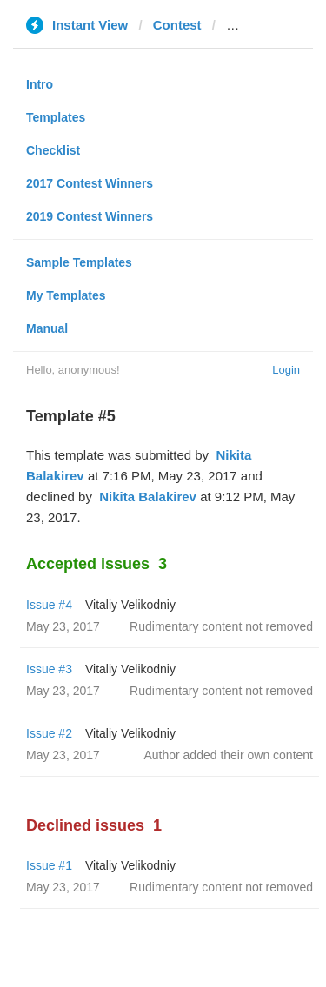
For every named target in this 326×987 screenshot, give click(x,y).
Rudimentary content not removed (221, 626)
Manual (47, 328)
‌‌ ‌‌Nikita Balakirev (146, 496)
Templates (55, 117)
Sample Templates (79, 262)
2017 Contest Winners (89, 183)
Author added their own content (228, 755)
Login (286, 369)
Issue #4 (49, 605)
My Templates (66, 295)
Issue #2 (49, 733)
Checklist (53, 150)
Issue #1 (49, 865)
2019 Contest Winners (89, 216)
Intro (39, 84)
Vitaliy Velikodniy (130, 605)
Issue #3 (49, 669)
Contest (177, 24)
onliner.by (257, 24)
